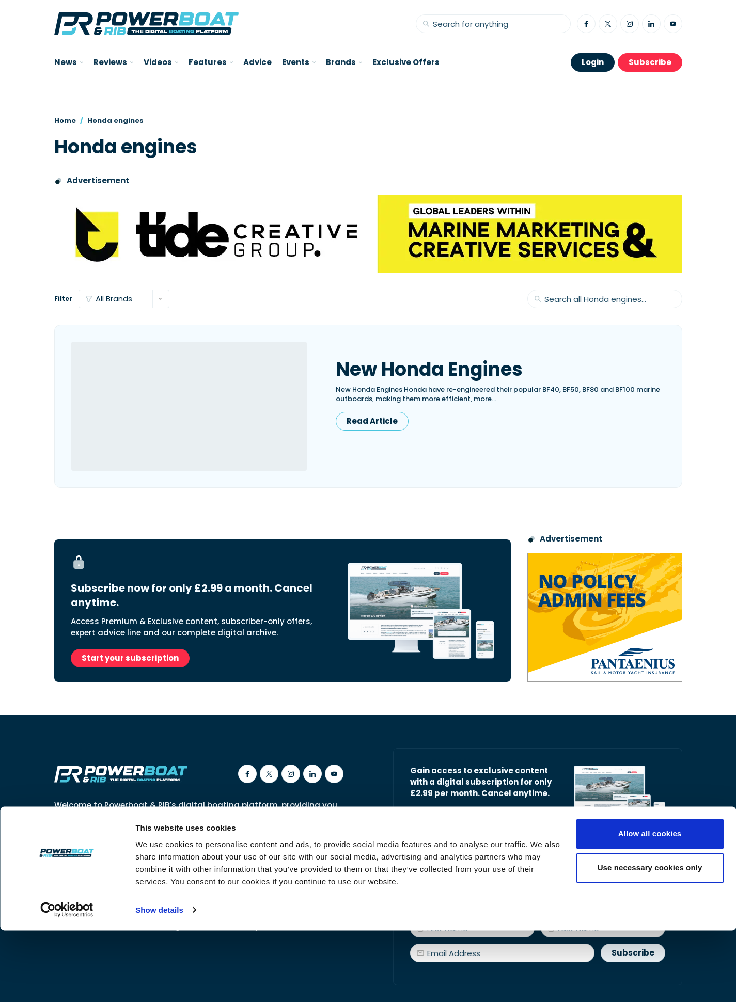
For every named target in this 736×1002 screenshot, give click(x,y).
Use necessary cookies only (650, 939)
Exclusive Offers (406, 62)
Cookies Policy (171, 867)
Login (593, 62)
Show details (159, 981)
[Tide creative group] (368, 234)
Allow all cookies (650, 905)
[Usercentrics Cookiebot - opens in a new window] (67, 982)
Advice (257, 62)
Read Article (372, 421)
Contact (116, 867)
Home (65, 120)
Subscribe (650, 62)
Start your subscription (130, 658)
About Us (71, 867)
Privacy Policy (236, 867)
